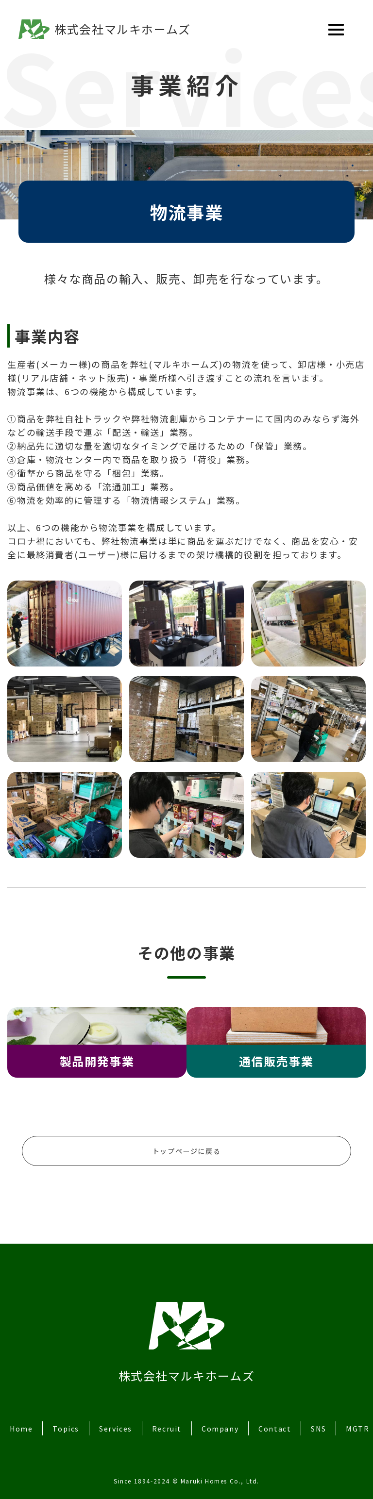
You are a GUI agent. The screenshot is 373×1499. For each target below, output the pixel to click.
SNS (334, 1420)
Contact (288, 1420)
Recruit (176, 1420)
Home (22, 1420)
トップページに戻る (186, 1141)
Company (232, 1420)
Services (122, 1420)
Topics (69, 1420)
